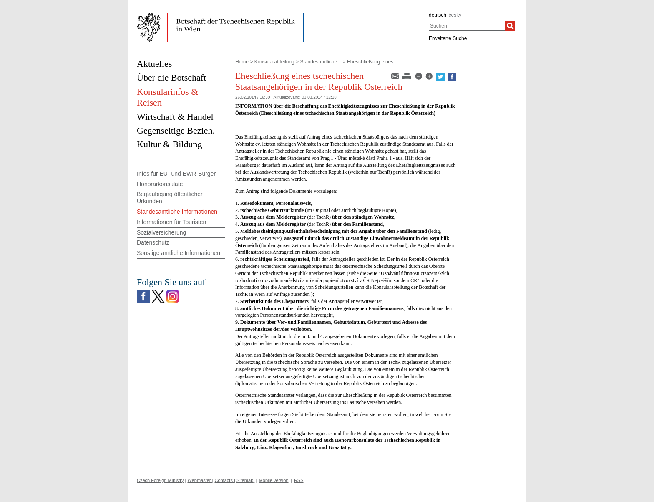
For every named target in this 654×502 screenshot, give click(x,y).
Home (242, 62)
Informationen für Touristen (171, 222)
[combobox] (467, 26)
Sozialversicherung (161, 232)
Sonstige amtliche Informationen (178, 253)
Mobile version (274, 480)
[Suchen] (510, 26)
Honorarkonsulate (160, 184)
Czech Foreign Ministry (160, 480)
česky (455, 15)
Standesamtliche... (320, 62)
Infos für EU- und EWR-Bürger (176, 173)
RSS (299, 480)
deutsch (437, 15)
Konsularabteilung (274, 62)
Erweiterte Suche (448, 38)
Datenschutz (153, 242)
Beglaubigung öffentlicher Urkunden (170, 197)
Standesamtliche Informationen (177, 211)
